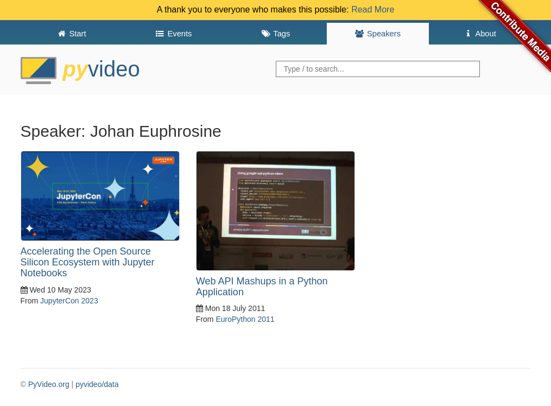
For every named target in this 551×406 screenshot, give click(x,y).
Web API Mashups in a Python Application (262, 286)
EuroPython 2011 (245, 319)
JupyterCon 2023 (69, 300)
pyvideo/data (96, 384)
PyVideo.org (48, 384)
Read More (372, 9)
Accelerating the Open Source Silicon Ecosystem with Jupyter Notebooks (88, 262)
